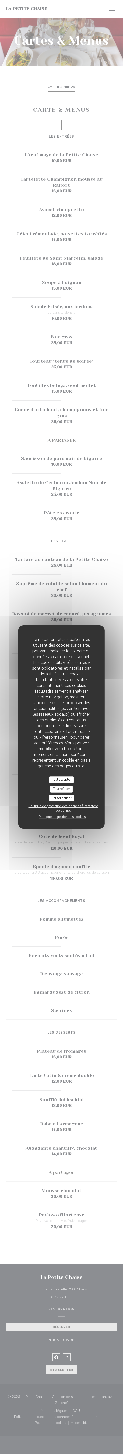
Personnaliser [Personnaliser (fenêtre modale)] (61, 798)
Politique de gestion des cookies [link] (62, 817)
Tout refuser (61, 789)
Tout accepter (61, 779)
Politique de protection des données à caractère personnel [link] (63, 808)
